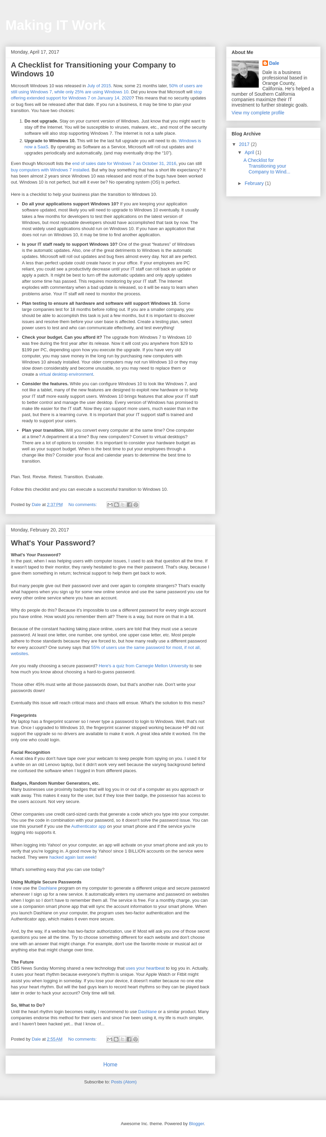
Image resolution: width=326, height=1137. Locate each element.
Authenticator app (88, 826)
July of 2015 (99, 85)
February (254, 183)
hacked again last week (72, 857)
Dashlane (47, 888)
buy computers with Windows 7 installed (50, 169)
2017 (245, 144)
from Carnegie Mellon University (156, 665)
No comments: (83, 504)
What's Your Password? (53, 543)
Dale (274, 63)
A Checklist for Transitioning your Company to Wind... (266, 165)
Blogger (196, 1123)
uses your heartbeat (145, 968)
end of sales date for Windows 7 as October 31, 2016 (124, 163)
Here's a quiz (111, 665)
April (249, 152)
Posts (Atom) (124, 1081)
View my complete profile (258, 112)
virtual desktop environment (66, 374)
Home (110, 1064)
